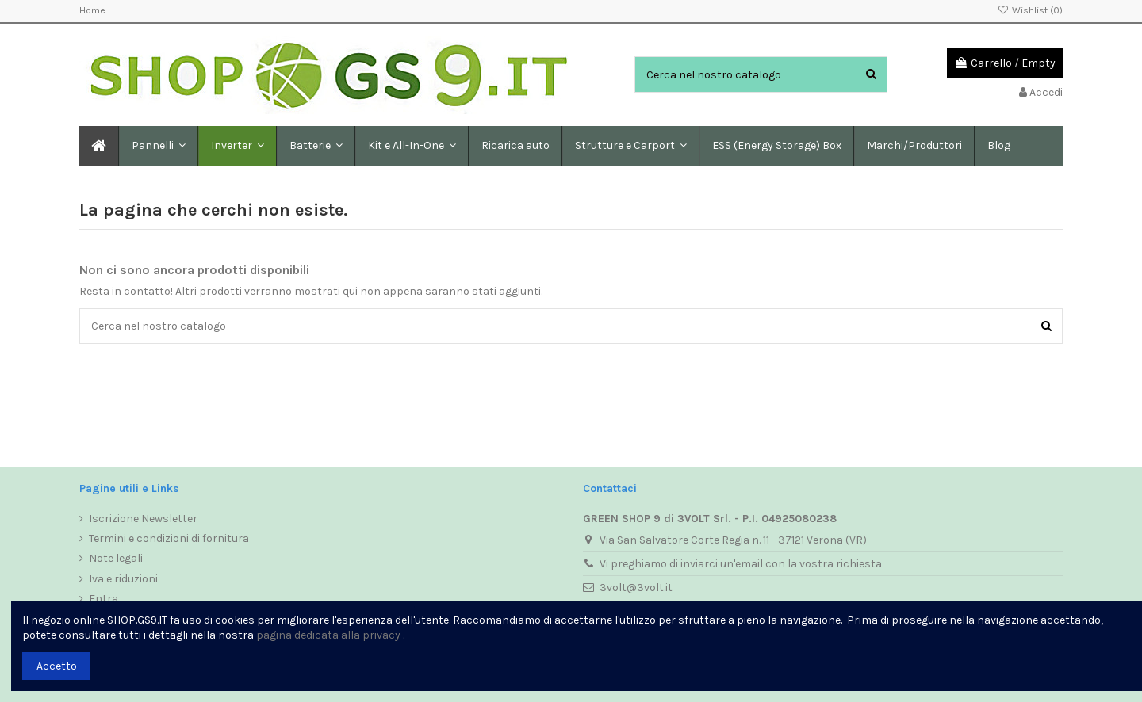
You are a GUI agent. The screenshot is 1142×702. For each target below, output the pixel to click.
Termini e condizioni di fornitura (169, 538)
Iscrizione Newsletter (143, 518)
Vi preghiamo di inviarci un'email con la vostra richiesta (741, 563)
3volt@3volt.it (636, 587)
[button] (315, 146)
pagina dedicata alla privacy (328, 635)
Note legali (116, 558)
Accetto (56, 666)
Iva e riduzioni (123, 579)
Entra (103, 598)
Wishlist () (1030, 10)
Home (92, 10)
